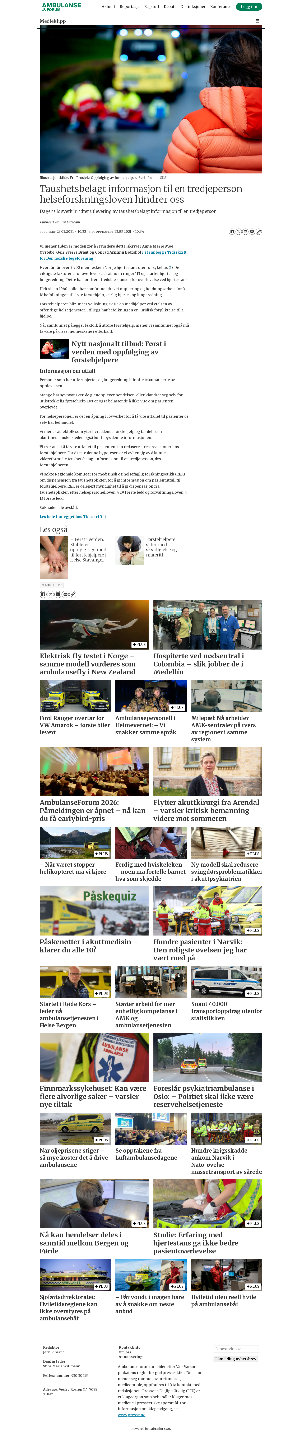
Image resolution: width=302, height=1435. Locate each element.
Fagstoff (151, 6)
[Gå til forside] (62, 7)
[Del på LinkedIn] (245, 232)
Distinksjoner (193, 6)
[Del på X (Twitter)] (239, 232)
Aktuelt (108, 6)
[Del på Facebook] (232, 232)
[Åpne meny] (257, 21)
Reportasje (130, 6)
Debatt (170, 6)
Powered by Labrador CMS (151, 1429)
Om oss (125, 1352)
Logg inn (249, 6)
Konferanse (220, 6)
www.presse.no (131, 1415)
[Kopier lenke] (259, 232)
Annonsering (131, 1357)
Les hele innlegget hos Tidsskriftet (73, 517)
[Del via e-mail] (252, 232)
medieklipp (51, 585)
